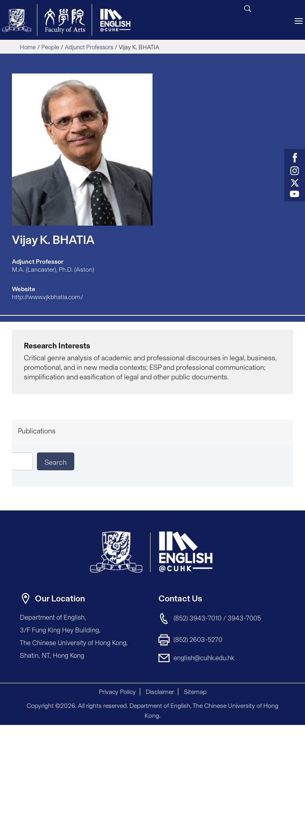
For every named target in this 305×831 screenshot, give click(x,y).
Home (28, 47)
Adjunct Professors (89, 47)
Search (55, 462)
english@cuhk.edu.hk (204, 658)
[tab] (152, 431)
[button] (277, 732)
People (50, 47)
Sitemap (195, 692)
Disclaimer (160, 692)
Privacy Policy (117, 692)
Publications (37, 431)
